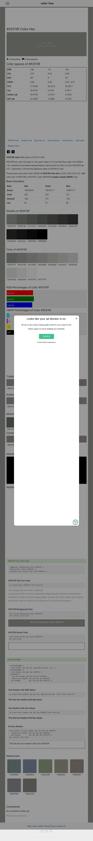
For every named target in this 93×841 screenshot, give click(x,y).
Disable (46, 336)
